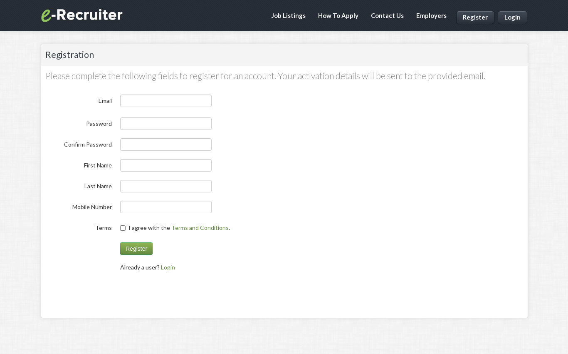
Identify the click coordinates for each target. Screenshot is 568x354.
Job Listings (289, 15)
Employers (431, 15)
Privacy (479, 337)
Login (512, 17)
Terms (103, 227)
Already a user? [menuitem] (147, 267)
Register (475, 17)
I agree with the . (175, 227)
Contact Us (387, 15)
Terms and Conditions (200, 227)
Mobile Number (92, 206)
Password (99, 123)
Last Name (98, 185)
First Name (98, 165)
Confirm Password (88, 144)
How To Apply (338, 15)
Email (105, 100)
